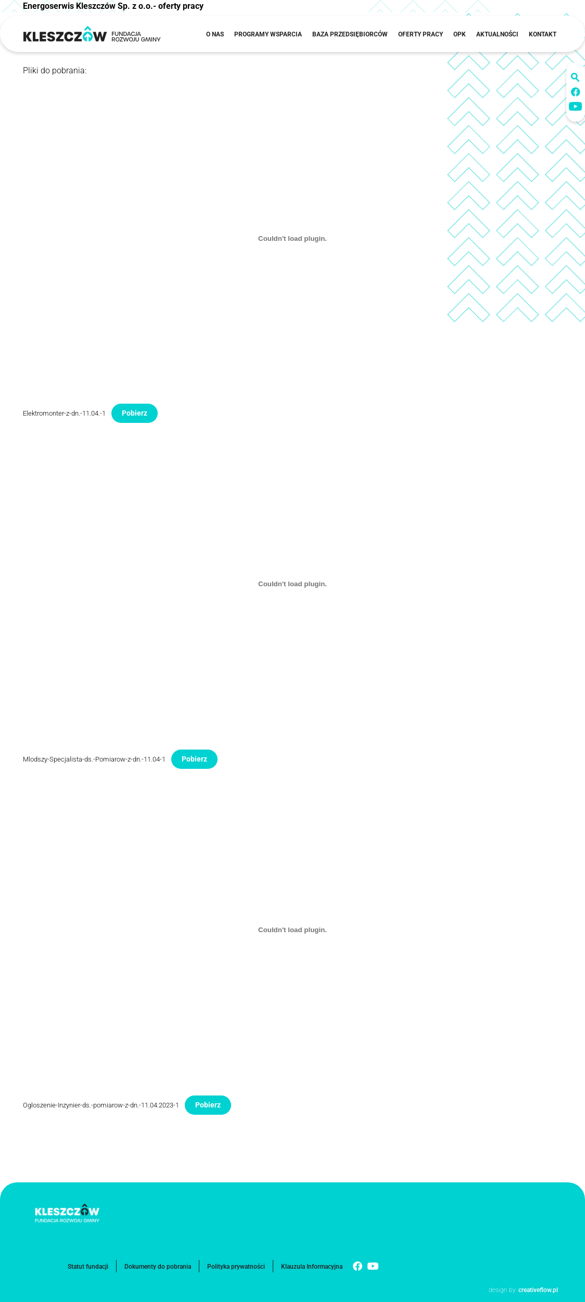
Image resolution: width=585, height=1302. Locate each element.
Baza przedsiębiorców (350, 34)
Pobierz (134, 413)
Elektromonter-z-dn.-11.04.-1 (64, 413)
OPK (459, 34)
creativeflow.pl (537, 1290)
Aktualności (497, 34)
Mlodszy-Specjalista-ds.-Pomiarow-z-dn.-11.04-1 (94, 759)
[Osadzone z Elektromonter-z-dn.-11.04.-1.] (292, 238)
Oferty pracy (420, 34)
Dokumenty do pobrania (157, 1266)
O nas (215, 34)
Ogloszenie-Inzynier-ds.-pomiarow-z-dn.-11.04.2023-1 (101, 1105)
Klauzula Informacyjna (311, 1266)
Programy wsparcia (268, 34)
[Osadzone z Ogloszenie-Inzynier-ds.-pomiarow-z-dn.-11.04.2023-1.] (292, 930)
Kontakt (542, 34)
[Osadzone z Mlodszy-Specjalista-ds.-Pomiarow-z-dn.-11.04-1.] (292, 584)
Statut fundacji (88, 1266)
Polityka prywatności (236, 1266)
